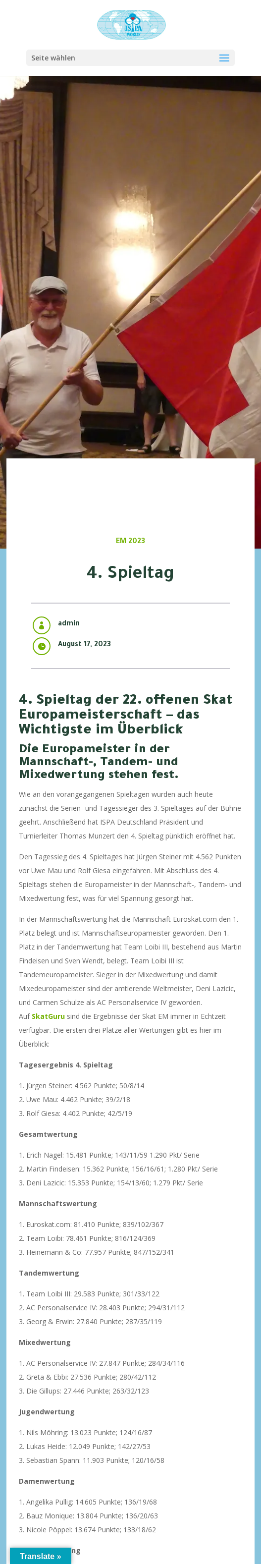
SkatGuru (48, 1016)
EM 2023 (130, 542)
